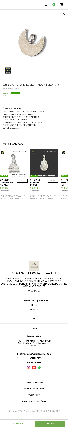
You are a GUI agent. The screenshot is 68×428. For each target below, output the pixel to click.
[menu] (4, 4)
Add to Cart (18, 424)
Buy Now (50, 424)
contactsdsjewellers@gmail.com (35, 354)
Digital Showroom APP (48, 411)
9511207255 (35, 358)
